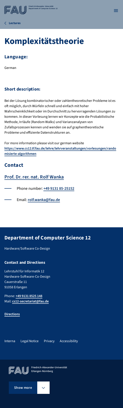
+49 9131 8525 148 (29, 296)
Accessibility (69, 341)
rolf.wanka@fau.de (44, 200)
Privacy (49, 341)
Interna (9, 341)
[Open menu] (116, 10)
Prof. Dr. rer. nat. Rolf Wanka (34, 176)
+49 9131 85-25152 (58, 188)
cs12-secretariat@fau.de (30, 301)
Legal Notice (29, 341)
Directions (12, 314)
